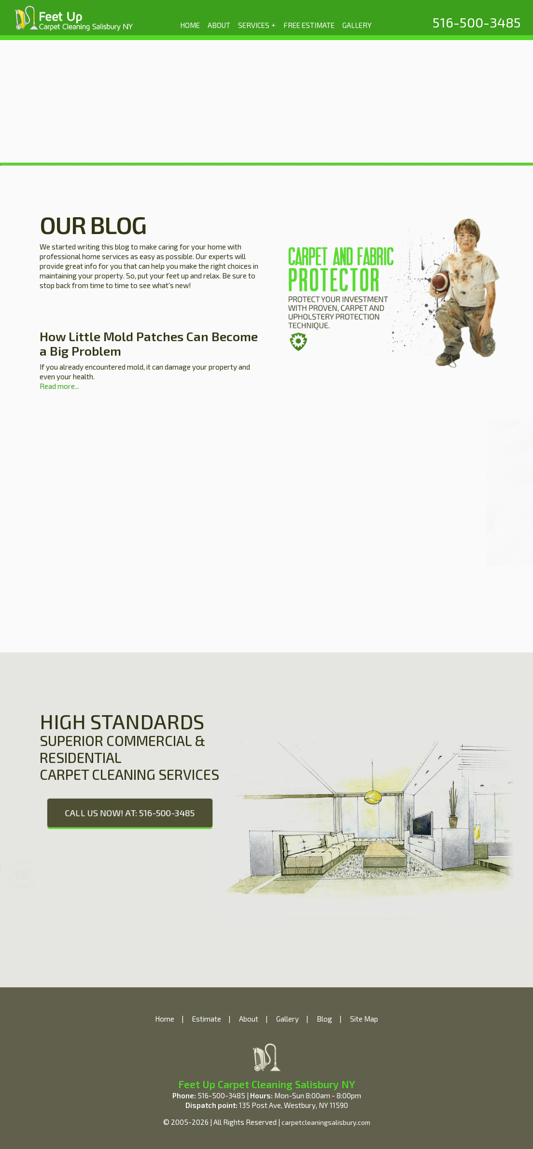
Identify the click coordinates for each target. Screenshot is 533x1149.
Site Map (364, 1018)
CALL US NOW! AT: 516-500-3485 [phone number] (130, 812)
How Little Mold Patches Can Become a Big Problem (149, 343)
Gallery (287, 1018)
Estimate (206, 1018)
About (248, 1018)
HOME (190, 25)
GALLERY (357, 25)
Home (164, 1018)
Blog (324, 1018)
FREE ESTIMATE (309, 25)
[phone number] (477, 22)
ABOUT (219, 25)
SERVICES (257, 24)
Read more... (59, 386)
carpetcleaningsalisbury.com (325, 1122)
